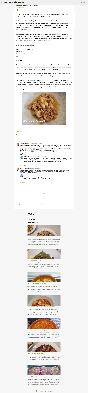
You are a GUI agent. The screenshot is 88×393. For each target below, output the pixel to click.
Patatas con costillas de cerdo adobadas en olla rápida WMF (41, 306)
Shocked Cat (27, 156)
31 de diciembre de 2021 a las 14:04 (36, 143)
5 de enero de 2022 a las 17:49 (35, 168)
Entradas (31, 214)
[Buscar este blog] (79, 2)
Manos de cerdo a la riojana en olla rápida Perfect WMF (40, 330)
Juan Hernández (24, 143)
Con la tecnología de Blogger (44, 391)
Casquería (19, 131)
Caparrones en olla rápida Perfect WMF (36, 353)
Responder (23, 165)
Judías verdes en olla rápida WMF (35, 260)
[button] (17, 10)
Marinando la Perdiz (14, 2)
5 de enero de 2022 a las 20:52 (37, 175)
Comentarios (32, 216)
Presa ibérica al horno (32, 376)
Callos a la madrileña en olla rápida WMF (37, 283)
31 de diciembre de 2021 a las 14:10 (38, 156)
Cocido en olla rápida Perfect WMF (35, 236)
